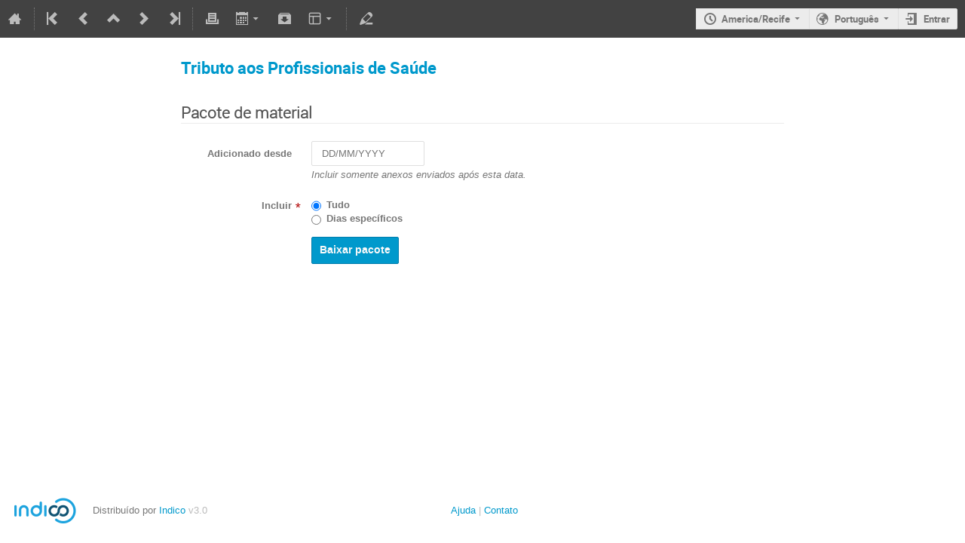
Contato (501, 510)
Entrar (937, 19)
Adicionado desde (249, 154)
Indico (172, 510)
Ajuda (463, 510)
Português (857, 19)
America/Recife (755, 19)
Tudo (338, 205)
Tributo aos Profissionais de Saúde (309, 67)
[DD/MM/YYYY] (367, 153)
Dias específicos (364, 218)
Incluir (277, 206)
